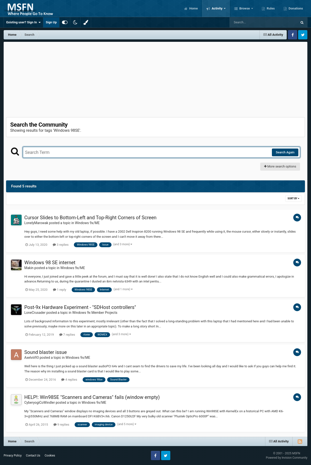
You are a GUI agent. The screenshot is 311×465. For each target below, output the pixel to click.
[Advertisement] (155, 78)
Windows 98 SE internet (49, 262)
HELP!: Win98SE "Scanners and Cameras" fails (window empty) (92, 397)
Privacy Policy (13, 455)
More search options (280, 166)
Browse (245, 8)
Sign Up (51, 22)
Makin (29, 268)
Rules (270, 8)
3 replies (61, 244)
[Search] (251, 22)
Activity (217, 8)
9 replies (61, 424)
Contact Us (33, 455)
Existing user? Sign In (23, 22)
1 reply (59, 289)
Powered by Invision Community (286, 457)
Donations (295, 8)
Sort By (293, 198)
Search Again (285, 152)
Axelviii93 (31, 358)
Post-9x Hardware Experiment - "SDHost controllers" (80, 307)
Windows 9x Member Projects (94, 313)
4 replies (69, 379)
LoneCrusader (34, 313)
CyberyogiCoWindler (39, 402)
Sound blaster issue (45, 352)
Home (193, 8)
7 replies (67, 334)
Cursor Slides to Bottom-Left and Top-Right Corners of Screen (90, 217)
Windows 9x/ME (87, 223)
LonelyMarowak (36, 223)
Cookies (50, 455)
